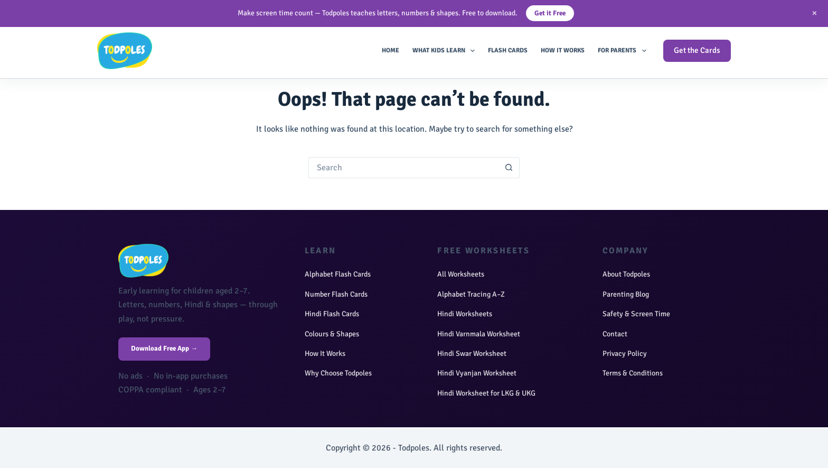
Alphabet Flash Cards (338, 274)
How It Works (563, 50)
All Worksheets (460, 274)
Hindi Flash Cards (332, 313)
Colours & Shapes (332, 333)
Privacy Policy (625, 353)
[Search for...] (403, 167)
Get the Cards (697, 50)
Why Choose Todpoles (338, 373)
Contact (615, 333)
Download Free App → (164, 348)
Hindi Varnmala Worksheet (478, 333)
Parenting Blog (626, 294)
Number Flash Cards (336, 294)
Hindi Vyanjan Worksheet (476, 373)
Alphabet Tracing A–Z (471, 294)
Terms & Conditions (633, 373)
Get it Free (550, 13)
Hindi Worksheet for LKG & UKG (486, 393)
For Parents (624, 50)
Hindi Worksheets (464, 313)
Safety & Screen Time (636, 313)
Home (390, 50)
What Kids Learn (445, 50)
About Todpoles (626, 274)
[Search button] (509, 167)
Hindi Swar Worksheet (471, 353)
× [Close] (814, 13)
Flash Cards (508, 50)
